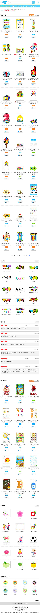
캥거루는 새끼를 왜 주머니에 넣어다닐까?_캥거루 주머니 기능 (33, 422)
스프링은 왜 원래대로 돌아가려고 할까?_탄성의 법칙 (6, 421)
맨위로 (38, 600)
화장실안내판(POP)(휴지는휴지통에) (20, 150)
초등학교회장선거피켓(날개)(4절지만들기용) (6, 79)
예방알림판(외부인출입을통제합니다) (20, 197)
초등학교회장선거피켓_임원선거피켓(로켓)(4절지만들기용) (33, 55)
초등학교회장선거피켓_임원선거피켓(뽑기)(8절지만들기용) (33, 244)
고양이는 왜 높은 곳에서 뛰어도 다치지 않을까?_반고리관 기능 (20, 493)
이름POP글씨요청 (13, 9)
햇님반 (6, 303)
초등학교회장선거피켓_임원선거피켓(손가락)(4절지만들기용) (33, 80)
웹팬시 (27, 6)
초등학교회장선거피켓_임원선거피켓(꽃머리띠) (33, 102)
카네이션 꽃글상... (20, 531)
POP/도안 (8, 6)
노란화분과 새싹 (33, 569)
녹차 (6, 569)
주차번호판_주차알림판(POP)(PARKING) (33, 150)
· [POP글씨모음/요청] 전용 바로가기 (8, 11)
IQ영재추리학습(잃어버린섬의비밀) (20, 397)
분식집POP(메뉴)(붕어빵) (33, 31)
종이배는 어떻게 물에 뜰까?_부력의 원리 (33, 492)
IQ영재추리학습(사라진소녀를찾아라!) (6, 492)
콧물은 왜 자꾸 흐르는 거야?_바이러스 (20, 445)
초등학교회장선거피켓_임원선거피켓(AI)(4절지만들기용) (20, 79)
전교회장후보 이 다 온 (20, 314)
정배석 (33, 271)
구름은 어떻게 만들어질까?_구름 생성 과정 (33, 468)
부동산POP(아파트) (20, 31)
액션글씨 (23, 9)
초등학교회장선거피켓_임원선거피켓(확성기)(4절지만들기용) (33, 127)
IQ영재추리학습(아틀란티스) (19, 468)
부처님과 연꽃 (20, 556)
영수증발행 (20, 603)
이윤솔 (20, 271)
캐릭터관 (18, 6)
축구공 (33, 544)
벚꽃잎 (20, 518)
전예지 (20, 281)
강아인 (20, 303)
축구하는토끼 (20, 544)
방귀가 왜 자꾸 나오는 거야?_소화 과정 (6, 397)
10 (26, 255)
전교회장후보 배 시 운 (6, 271)
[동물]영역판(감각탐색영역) (20, 125)
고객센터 (26, 603)
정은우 (33, 281)
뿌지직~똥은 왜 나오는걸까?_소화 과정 (33, 445)
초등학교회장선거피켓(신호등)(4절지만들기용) (20, 244)
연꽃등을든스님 (34, 556)
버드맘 (13, 6)
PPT (36, 6)
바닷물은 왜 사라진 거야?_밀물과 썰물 (6, 468)
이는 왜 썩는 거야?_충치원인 (33, 396)
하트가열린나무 (20, 569)
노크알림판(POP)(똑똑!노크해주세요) (6, 197)
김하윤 (6, 292)
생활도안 (19, 9)
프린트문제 (14, 603)
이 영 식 (6, 281)
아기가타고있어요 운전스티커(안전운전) (20, 220)
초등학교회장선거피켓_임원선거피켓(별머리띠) (6, 173)
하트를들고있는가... (6, 531)
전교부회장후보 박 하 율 (6, 314)
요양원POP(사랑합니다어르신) (21, 55)
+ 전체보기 (37, 261)
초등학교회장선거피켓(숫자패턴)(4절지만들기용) (6, 126)
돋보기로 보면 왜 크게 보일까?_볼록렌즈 (6, 445)
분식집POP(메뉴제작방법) (33, 220)
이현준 (33, 314)
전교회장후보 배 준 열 (33, 292)
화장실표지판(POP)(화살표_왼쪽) (6, 220)
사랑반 (33, 303)
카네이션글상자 (34, 518)
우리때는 (23, 6)
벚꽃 (6, 518)
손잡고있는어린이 (33, 531)
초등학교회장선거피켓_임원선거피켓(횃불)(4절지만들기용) (6, 150)
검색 (33, 2)
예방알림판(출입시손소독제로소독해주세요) (20, 173)
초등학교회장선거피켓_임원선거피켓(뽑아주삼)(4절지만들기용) (6, 245)
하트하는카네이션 (6, 544)
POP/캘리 (3, 6)
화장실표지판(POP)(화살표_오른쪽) (33, 173)
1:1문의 (26, 607)
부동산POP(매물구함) (6, 54)
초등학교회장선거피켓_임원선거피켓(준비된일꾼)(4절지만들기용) (6, 103)
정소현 (20, 292)
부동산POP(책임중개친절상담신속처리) (6, 31)
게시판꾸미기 (6, 9)
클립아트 (32, 6)
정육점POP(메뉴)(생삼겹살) (33, 196)
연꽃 (6, 556)
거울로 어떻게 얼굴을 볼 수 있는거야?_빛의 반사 (20, 421)
